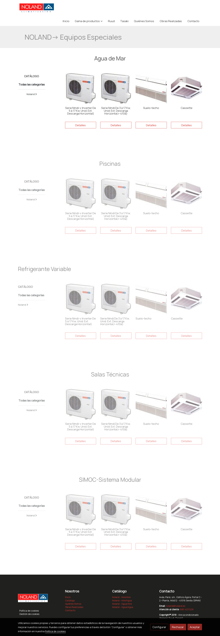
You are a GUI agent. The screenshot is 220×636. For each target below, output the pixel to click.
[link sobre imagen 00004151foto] (115, 88)
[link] (36, 8)
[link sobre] (39, 598)
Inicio (68, 597)
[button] (88, 21)
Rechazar (178, 627)
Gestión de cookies (29, 614)
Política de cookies (29, 610)
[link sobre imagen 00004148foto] (186, 88)
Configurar (159, 627)
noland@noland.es (175, 605)
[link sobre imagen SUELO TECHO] (151, 88)
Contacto (70, 610)
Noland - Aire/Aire (121, 597)
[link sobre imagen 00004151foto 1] (80, 88)
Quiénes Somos (73, 603)
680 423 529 (186, 609)
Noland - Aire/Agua (122, 600)
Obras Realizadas (74, 607)
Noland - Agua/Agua (122, 607)
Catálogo (70, 600)
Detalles (80, 125)
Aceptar (195, 627)
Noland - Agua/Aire (122, 603)
